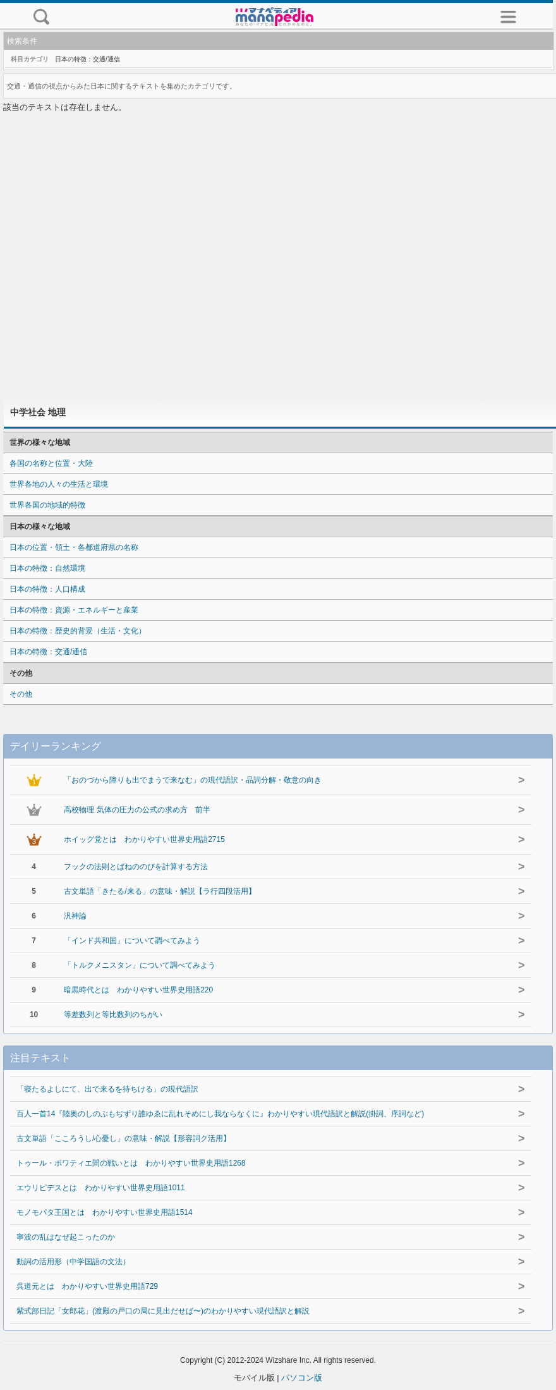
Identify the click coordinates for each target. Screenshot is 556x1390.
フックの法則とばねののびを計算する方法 (136, 866)
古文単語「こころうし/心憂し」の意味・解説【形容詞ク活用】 (123, 1138)
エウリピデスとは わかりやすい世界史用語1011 (100, 1187)
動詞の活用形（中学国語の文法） (73, 1261)
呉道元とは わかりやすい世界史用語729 (87, 1286)
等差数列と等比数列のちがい (113, 1014)
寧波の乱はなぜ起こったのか (65, 1237)
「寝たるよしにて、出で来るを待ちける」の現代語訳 (107, 1089)
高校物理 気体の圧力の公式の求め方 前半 (137, 809)
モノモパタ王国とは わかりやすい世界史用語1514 (104, 1212)
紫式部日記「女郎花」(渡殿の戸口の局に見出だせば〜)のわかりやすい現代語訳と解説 (163, 1311)
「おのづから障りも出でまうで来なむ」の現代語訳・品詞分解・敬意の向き (193, 780)
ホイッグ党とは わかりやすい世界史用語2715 (144, 839)
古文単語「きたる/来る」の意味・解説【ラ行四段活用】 (159, 891)
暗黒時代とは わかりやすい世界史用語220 (138, 989)
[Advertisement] (278, 256)
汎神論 (75, 915)
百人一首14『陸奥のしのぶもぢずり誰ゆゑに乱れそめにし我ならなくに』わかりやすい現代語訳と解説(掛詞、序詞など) (220, 1113)
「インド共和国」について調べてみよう (132, 940)
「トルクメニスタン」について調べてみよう (139, 965)
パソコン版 (301, 1377)
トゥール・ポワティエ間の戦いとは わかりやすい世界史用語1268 (131, 1163)
